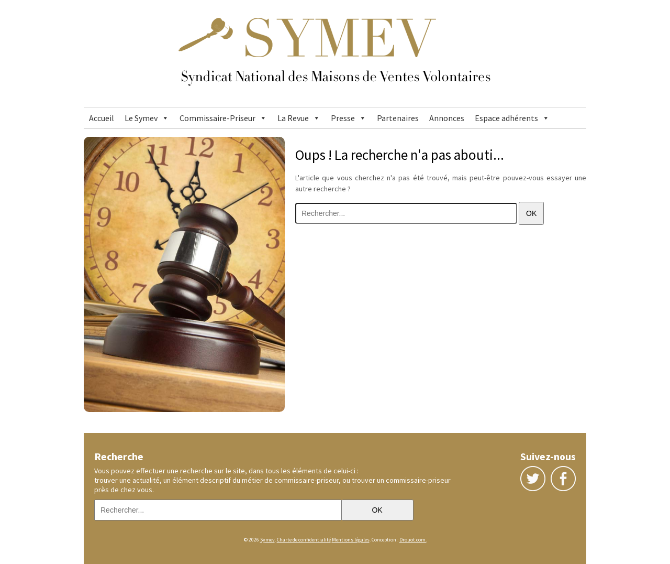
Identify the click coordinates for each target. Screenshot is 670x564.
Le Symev (141, 118)
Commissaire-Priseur (217, 118)
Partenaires (398, 118)
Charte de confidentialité (304, 539)
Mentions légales (351, 539)
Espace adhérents (506, 118)
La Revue (293, 118)
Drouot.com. (413, 539)
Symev (267, 539)
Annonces (446, 118)
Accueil (101, 118)
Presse (343, 118)
